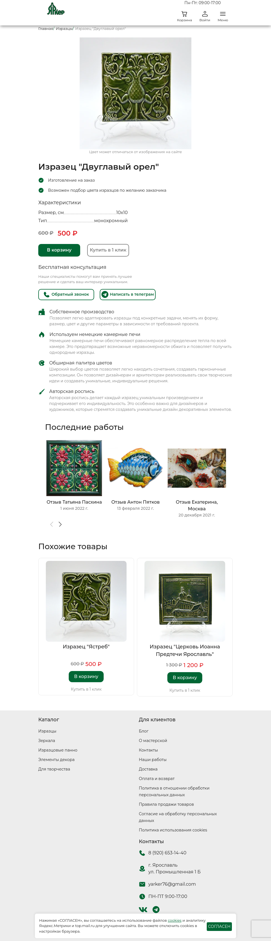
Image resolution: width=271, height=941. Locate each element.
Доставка (148, 769)
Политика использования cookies (173, 830)
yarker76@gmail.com (172, 884)
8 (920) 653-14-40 (167, 852)
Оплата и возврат (157, 778)
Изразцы (47, 731)
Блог (143, 731)
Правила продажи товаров (166, 804)
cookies (175, 920)
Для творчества (54, 769)
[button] (60, 524)
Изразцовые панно (57, 750)
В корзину (59, 250)
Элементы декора (56, 759)
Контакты (148, 750)
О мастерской (153, 740)
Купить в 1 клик (108, 250)
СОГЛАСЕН (219, 926)
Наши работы (153, 759)
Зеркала (46, 740)
